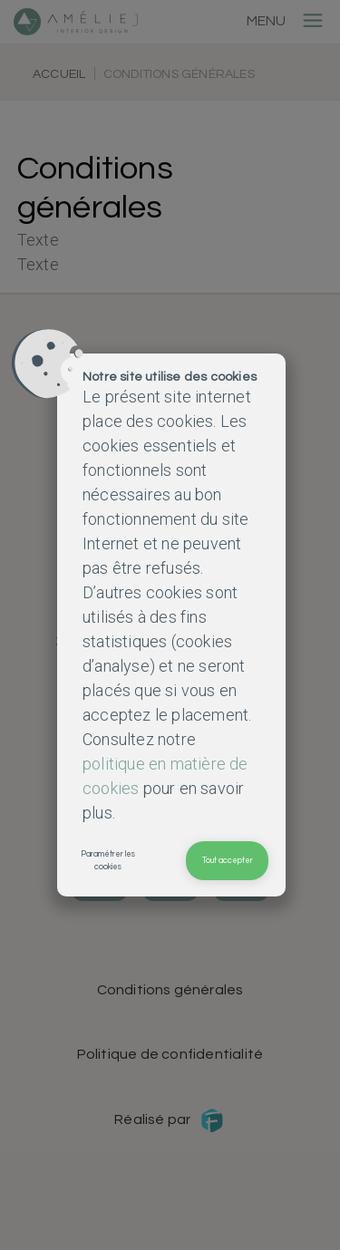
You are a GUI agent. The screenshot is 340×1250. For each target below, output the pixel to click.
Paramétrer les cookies (108, 860)
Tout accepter (227, 861)
